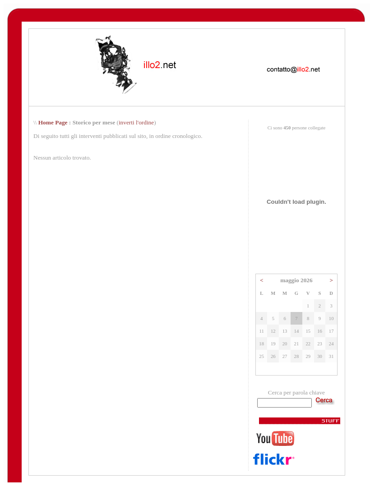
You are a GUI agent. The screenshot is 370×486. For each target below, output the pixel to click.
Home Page (53, 122)
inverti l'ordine (136, 122)
